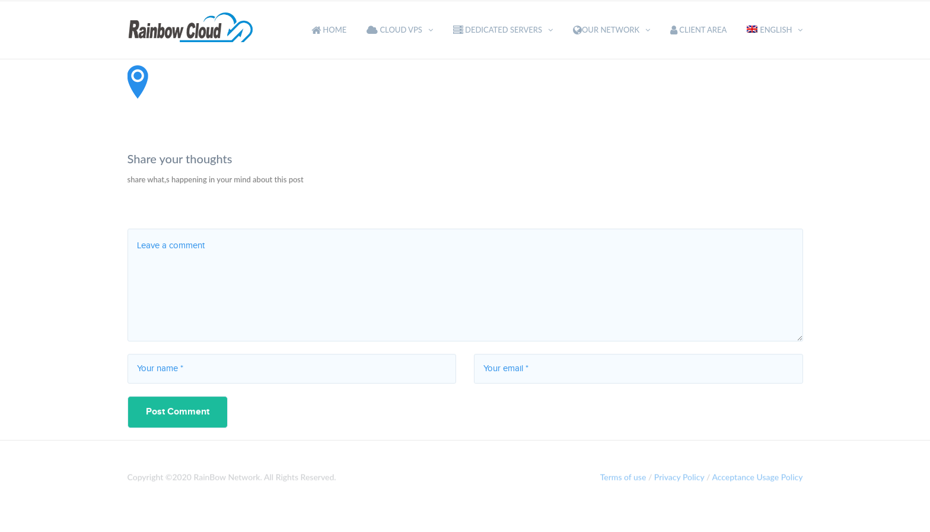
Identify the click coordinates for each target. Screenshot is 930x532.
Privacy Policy (679, 479)
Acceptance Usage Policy (757, 479)
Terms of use (623, 479)
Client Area (698, 29)
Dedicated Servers (497, 29)
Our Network (606, 29)
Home (328, 29)
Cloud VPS (394, 29)
